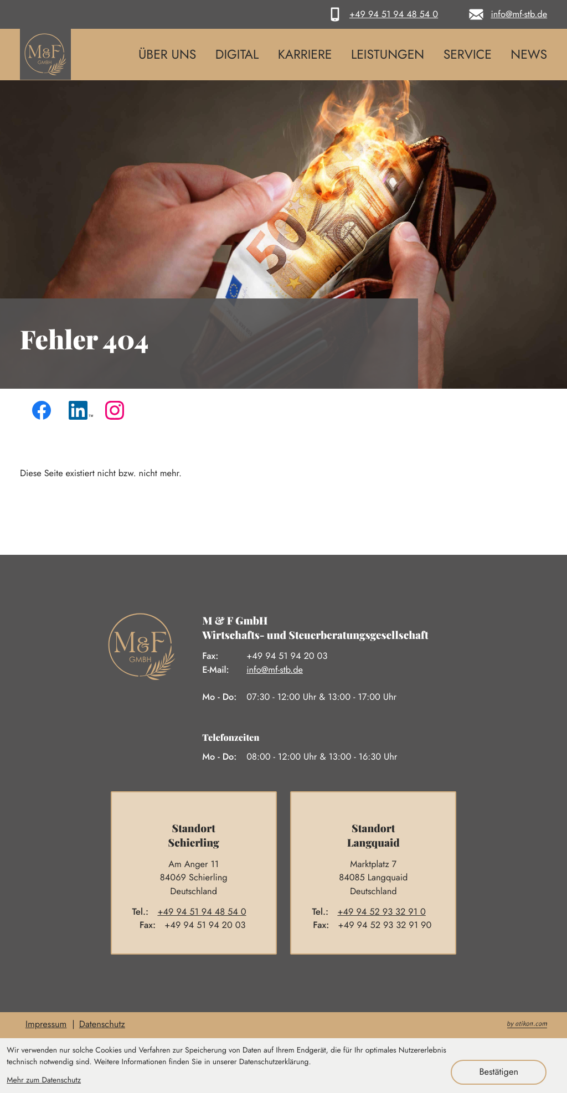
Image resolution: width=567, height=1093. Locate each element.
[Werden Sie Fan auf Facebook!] (44, 413)
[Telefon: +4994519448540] (206, 912)
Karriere (305, 54)
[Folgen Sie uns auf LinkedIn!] (81, 413)
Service (468, 54)
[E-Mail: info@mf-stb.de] (506, 14)
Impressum (46, 1024)
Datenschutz (102, 1024)
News (529, 54)
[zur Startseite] (45, 54)
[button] (381, 14)
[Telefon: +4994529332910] (386, 912)
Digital (237, 54)
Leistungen (387, 54)
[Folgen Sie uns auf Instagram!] (117, 413)
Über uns (167, 54)
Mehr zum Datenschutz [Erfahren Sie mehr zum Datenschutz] (44, 1080)
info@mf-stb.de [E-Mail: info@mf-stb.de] (274, 670)
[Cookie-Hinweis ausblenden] (499, 1072)
